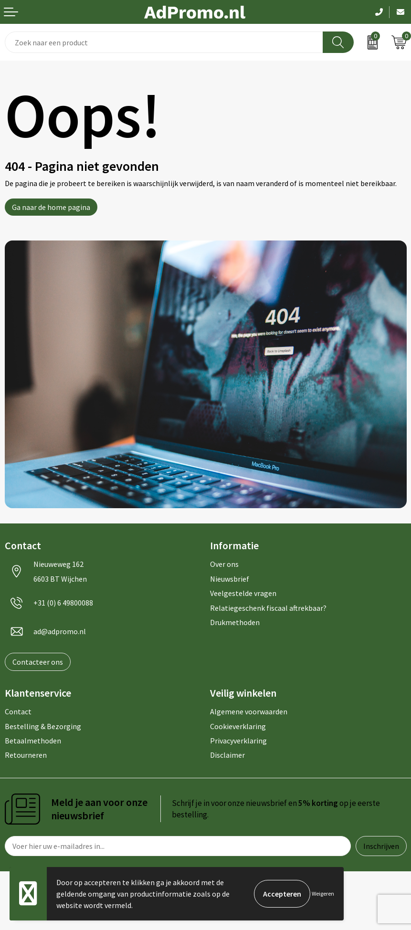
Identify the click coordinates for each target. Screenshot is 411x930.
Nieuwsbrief (229, 579)
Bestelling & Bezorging (43, 726)
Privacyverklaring (238, 740)
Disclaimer (227, 755)
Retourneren (26, 755)
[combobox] (164, 42)
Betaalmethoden (33, 740)
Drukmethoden (235, 622)
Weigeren (323, 893)
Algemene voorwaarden (248, 711)
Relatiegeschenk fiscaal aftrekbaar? (268, 608)
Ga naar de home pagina (51, 207)
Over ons (224, 564)
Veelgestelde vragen (243, 593)
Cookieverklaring (238, 726)
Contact (18, 711)
